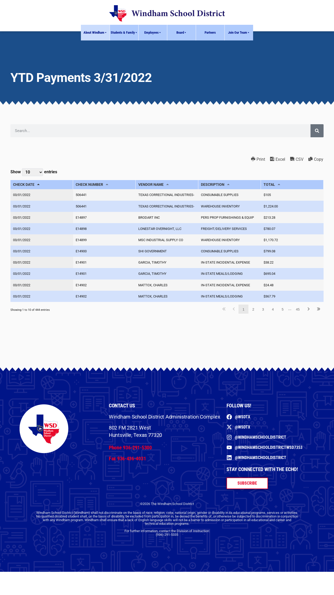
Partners (210, 32)
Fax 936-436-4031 (127, 482)
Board (181, 32)
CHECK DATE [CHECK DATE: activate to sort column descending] (23, 184)
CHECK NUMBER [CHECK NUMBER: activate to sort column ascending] (89, 184)
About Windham (95, 32)
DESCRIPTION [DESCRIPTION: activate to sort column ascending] (212, 184)
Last (318, 332)
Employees (153, 32)
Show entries (33, 172)
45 (298, 333)
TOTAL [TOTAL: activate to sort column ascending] (269, 184)
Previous (233, 332)
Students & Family (124, 32)
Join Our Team (239, 32)
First (224, 332)
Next (309, 332)
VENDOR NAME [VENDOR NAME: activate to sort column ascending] (151, 184)
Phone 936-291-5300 (130, 471)
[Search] (317, 130)
